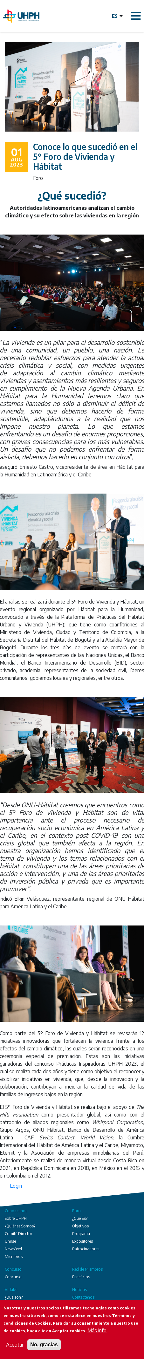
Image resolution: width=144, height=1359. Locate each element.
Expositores (82, 1241)
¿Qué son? (14, 1297)
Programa (81, 1233)
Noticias (79, 1289)
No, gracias (44, 1344)
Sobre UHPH (16, 1218)
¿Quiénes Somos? (20, 1226)
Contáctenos (83, 1297)
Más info (96, 1330)
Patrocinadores (85, 1248)
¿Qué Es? (79, 1218)
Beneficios (81, 1276)
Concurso (13, 1269)
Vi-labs (11, 1289)
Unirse (10, 1241)
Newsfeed (13, 1248)
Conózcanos (16, 1210)
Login (16, 1186)
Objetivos (80, 1226)
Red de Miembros (87, 1269)
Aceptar (15, 1345)
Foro (76, 1210)
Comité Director (18, 1233)
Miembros (14, 1256)
